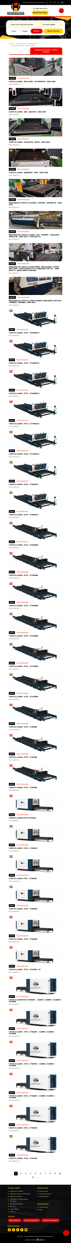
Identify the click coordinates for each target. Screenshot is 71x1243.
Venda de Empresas (16, 1204)
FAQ (40, 1210)
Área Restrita (41, 8)
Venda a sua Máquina (50, 1220)
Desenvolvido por (35, 1240)
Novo (12, 31)
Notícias (12, 1212)
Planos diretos (14, 1220)
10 (60, 1173)
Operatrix (31, 1236)
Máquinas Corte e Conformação (26, 43)
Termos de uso (44, 1196)
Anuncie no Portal (40, 12)
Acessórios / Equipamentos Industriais (19, 1200)
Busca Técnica (53, 31)
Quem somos (43, 1191)
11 (33, 1177)
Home (11, 43)
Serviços (12, 1206)
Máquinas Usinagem (16, 1191)
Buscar (36, 31)
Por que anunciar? (45, 1194)
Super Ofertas (14, 1209)
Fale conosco (43, 1207)
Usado (23, 31)
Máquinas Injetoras (16, 1196)
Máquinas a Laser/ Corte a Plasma (24, 45)
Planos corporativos (31, 1220)
